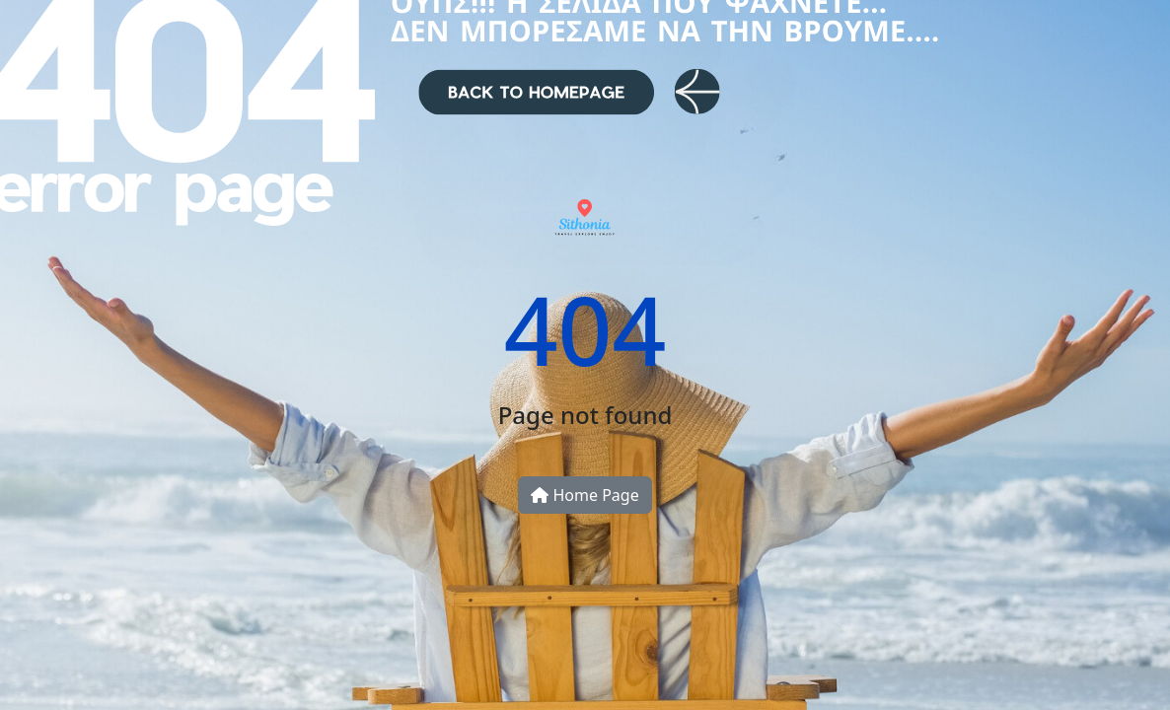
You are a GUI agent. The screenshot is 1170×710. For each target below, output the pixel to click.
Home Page (584, 495)
